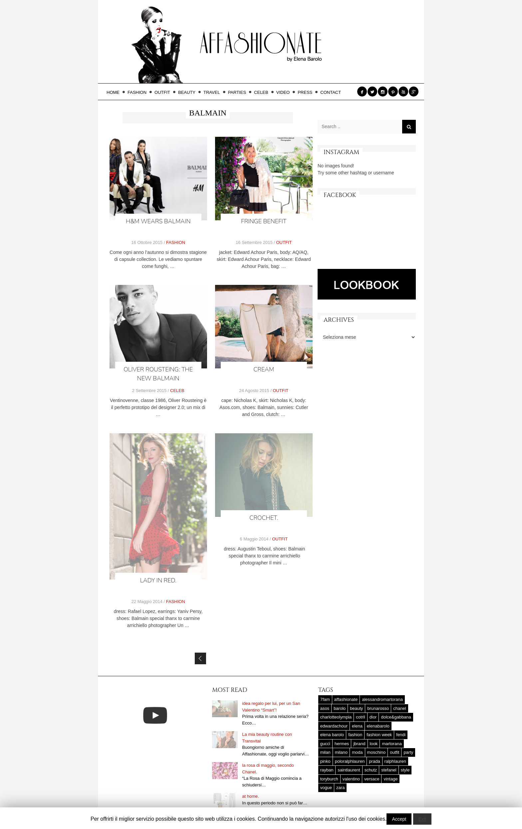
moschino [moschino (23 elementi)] (376, 752)
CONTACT (330, 92)
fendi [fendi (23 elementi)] (400, 734)
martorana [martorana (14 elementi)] (391, 743)
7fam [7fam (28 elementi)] (325, 699)
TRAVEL (213, 92)
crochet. (264, 518)
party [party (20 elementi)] (408, 752)
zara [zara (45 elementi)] (340, 787)
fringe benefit (264, 221)
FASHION (139, 92)
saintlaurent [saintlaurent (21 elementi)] (349, 769)
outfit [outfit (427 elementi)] (394, 752)
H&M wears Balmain (158, 221)
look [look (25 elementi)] (374, 743)
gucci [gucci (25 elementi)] (325, 743)
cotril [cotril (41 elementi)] (360, 717)
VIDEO (285, 92)
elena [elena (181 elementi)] (357, 726)
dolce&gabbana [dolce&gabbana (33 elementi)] (396, 717)
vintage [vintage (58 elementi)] (390, 778)
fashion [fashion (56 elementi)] (355, 734)
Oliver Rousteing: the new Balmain (158, 373)
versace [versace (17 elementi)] (372, 778)
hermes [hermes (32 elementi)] (342, 743)
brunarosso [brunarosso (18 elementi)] (378, 708)
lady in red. (158, 581)
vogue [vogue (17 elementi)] (326, 787)
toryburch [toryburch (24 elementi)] (329, 778)
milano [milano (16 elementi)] (341, 752)
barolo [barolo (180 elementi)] (340, 708)
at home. (250, 796)
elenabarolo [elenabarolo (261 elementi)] (378, 726)
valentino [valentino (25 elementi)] (351, 778)
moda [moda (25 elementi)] (357, 752)
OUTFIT (164, 92)
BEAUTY (188, 92)
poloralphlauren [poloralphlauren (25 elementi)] (350, 761)
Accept (399, 819)
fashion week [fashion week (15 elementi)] (379, 734)
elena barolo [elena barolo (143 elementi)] (332, 734)
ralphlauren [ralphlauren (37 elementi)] (395, 761)
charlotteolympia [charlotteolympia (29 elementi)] (336, 717)
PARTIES (239, 92)
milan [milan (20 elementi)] (325, 752)
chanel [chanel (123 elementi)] (399, 708)
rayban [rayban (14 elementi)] (327, 769)
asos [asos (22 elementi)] (324, 708)
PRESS (307, 92)
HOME (115, 92)
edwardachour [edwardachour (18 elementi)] (334, 726)
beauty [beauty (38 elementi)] (356, 708)
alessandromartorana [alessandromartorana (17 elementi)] (382, 699)
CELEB (263, 92)
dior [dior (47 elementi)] (373, 717)
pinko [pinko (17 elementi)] (325, 761)
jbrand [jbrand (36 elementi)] (359, 743)
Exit (422, 819)
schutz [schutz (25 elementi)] (371, 769)
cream (263, 369)
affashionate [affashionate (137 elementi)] (346, 699)
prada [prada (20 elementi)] (374, 761)
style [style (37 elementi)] (405, 769)
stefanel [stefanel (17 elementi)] (388, 769)
